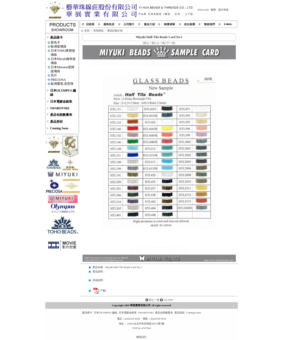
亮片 (54, 75)
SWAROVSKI (59, 108)
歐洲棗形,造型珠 (62, 83)
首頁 (86, 30)
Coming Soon (59, 128)
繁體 (213, 9)
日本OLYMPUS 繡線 (105, 312)
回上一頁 (149, 42)
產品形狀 (56, 121)
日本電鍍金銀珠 (61, 101)
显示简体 (223, 9)
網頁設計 (141, 336)
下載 (102, 290)
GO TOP (168, 299)
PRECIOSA (58, 79)
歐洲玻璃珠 (58, 46)
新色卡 (55, 42)
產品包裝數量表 (61, 114)
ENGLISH (203, 9)
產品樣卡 (56, 37)
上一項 (160, 42)
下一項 (170, 42)
